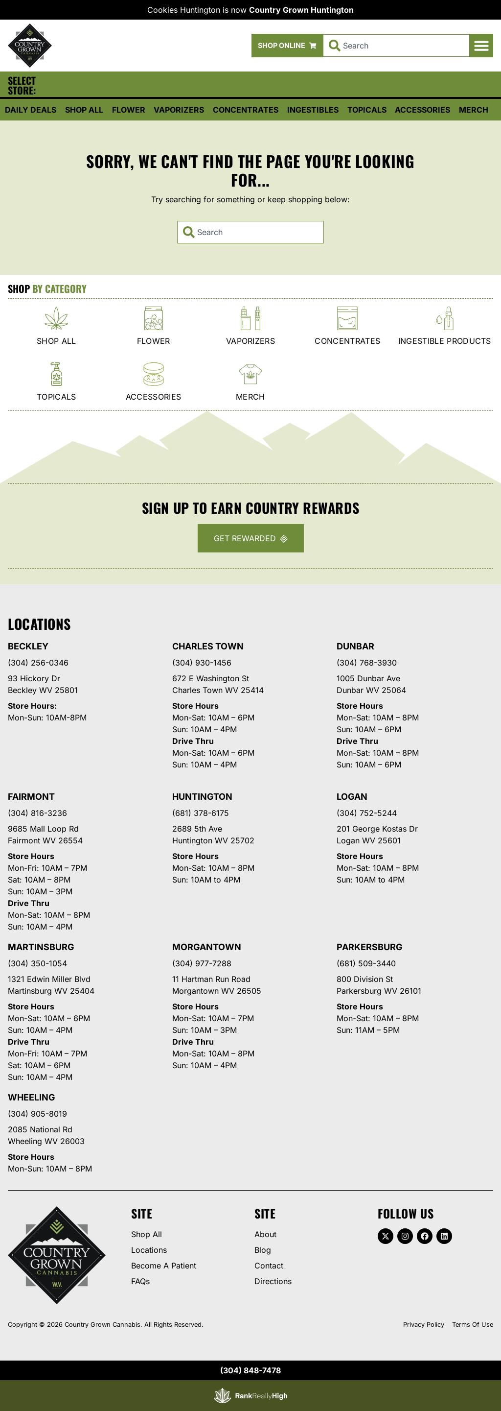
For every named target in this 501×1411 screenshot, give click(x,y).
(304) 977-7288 (201, 963)
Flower (128, 110)
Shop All (84, 110)
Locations (149, 1250)
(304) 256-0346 (38, 663)
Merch (473, 110)
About (265, 1234)
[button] (481, 45)
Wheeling (31, 1097)
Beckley (28, 646)
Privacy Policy (423, 1324)
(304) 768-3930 (367, 663)
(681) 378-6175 (200, 813)
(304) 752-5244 (367, 813)
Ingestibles (313, 110)
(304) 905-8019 (37, 1114)
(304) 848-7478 (250, 1370)
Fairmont (31, 796)
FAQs (140, 1281)
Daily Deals (30, 110)
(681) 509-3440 (366, 963)
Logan (352, 796)
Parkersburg (370, 947)
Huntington (202, 796)
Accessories (422, 110)
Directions (273, 1281)
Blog (262, 1250)
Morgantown (206, 947)
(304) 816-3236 (37, 813)
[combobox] (396, 45)
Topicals (367, 110)
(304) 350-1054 (37, 963)
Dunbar (355, 646)
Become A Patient (163, 1265)
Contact (268, 1265)
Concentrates (245, 110)
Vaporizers (179, 110)
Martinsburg (41, 947)
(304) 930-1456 (201, 663)
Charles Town (208, 646)
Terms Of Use (472, 1324)
